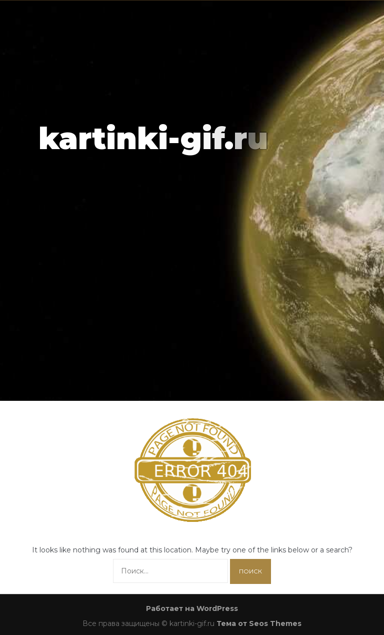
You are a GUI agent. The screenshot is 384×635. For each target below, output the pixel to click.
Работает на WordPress (192, 608)
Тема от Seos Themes (259, 623)
